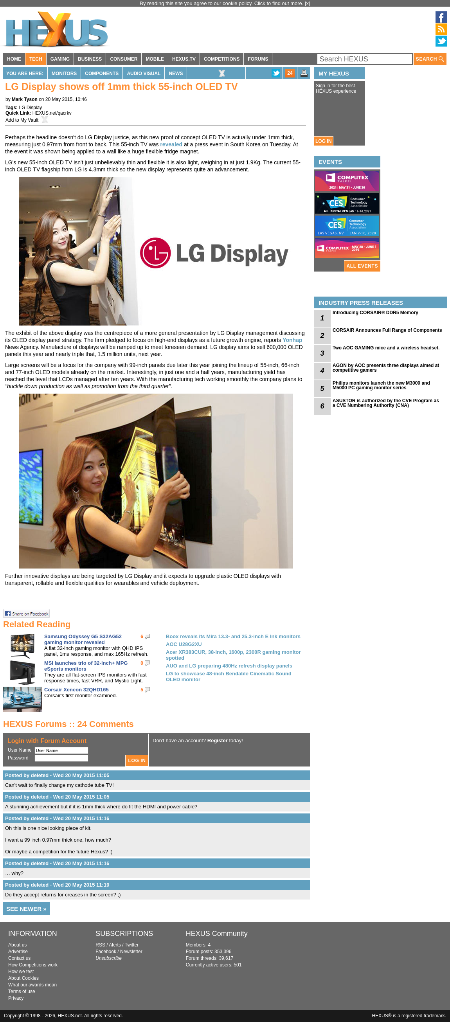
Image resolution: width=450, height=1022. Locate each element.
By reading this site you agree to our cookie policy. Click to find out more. (222, 3)
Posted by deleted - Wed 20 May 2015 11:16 (57, 818)
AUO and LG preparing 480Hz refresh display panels (229, 666)
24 (289, 73)
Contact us (19, 958)
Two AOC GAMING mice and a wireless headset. (386, 347)
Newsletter (131, 951)
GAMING (60, 59)
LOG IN (323, 141)
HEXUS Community (217, 933)
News (176, 73)
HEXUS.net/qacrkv (52, 113)
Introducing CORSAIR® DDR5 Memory (375, 312)
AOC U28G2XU (184, 644)
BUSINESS (90, 59)
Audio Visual (143, 73)
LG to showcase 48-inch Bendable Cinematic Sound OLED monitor (229, 676)
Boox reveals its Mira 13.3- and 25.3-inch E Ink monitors (233, 636)
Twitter (132, 945)
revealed (171, 144)
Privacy (15, 998)
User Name (20, 750)
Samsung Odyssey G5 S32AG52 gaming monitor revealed (83, 639)
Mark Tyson (25, 99)
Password (18, 758)
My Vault (29, 120)
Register (217, 740)
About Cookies (23, 978)
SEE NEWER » (26, 908)
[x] (307, 3)
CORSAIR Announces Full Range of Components (387, 330)
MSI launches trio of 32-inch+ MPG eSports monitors (86, 666)
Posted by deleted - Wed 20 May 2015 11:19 (57, 885)
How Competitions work (33, 965)
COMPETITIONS (221, 59)
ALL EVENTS (362, 266)
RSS (100, 945)
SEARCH (430, 59)
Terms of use (21, 991)
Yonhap (292, 340)
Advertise (18, 951)
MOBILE (155, 59)
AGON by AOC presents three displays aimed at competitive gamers (386, 367)
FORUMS (258, 59)
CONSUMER (123, 59)
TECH (35, 59)
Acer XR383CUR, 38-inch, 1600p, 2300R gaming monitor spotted (233, 655)
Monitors (64, 73)
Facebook (105, 951)
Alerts (115, 945)
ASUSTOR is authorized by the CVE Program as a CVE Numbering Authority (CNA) (386, 403)
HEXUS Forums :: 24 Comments (68, 724)
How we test (21, 971)
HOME (14, 59)
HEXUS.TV (184, 59)
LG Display (30, 107)
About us (17, 945)
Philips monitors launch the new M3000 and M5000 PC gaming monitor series (381, 385)
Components (102, 73)
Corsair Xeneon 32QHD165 (76, 690)
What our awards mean (32, 985)
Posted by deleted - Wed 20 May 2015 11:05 (57, 775)
